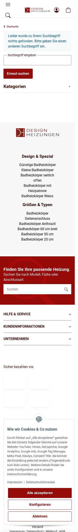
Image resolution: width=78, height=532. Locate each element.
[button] (37, 314)
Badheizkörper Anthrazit (37, 224)
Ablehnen (39, 516)
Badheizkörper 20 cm (37, 239)
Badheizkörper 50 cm (37, 234)
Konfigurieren (40, 505)
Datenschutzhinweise (40, 482)
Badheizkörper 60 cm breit (37, 229)
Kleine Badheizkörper (37, 170)
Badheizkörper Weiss (37, 196)
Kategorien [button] (14, 86)
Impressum (14, 482)
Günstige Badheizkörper (37, 165)
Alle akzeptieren (40, 493)
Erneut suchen (18, 74)
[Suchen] (32, 289)
